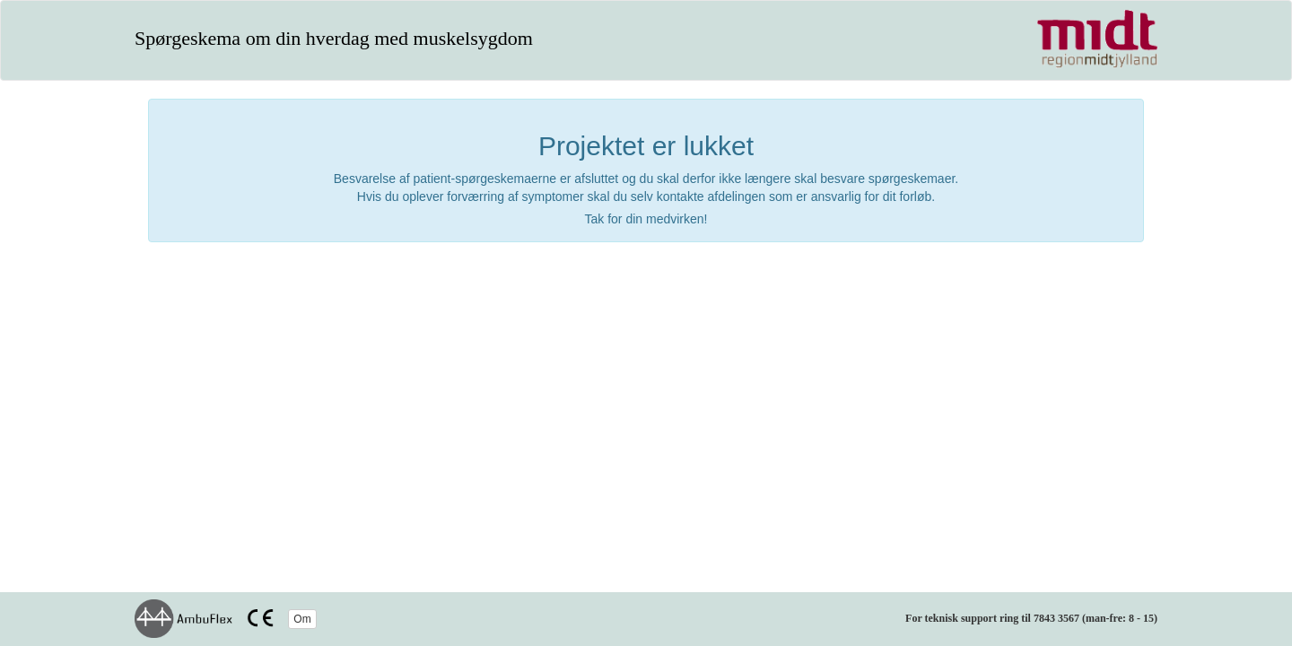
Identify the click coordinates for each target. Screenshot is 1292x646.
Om (301, 619)
